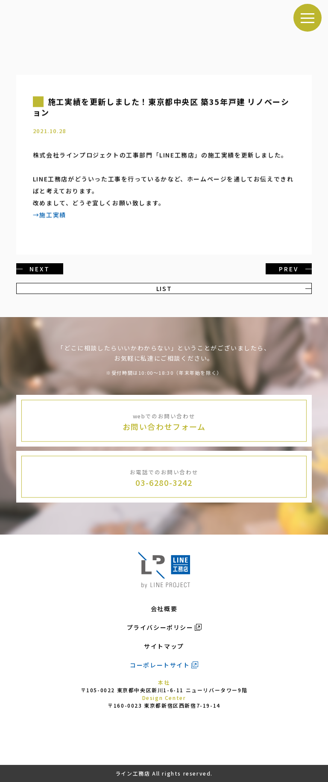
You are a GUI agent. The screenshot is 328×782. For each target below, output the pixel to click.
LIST (164, 288)
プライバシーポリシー (160, 627)
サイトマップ (164, 646)
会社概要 (164, 608)
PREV (288, 269)
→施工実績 (49, 215)
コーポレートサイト (160, 665)
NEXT (39, 269)
